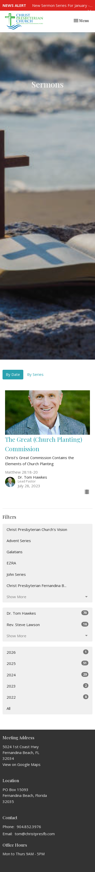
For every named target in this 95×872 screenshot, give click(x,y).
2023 (47, 686)
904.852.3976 (29, 826)
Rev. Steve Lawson (47, 624)
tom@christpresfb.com (35, 833)
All (8, 708)
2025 (47, 663)
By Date (13, 374)
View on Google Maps (22, 764)
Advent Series (19, 540)
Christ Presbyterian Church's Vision (37, 529)
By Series (35, 374)
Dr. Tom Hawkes (47, 613)
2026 (47, 652)
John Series (16, 574)
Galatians (15, 551)
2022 (47, 697)
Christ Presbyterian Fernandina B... (36, 585)
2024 (47, 674)
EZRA (11, 562)
